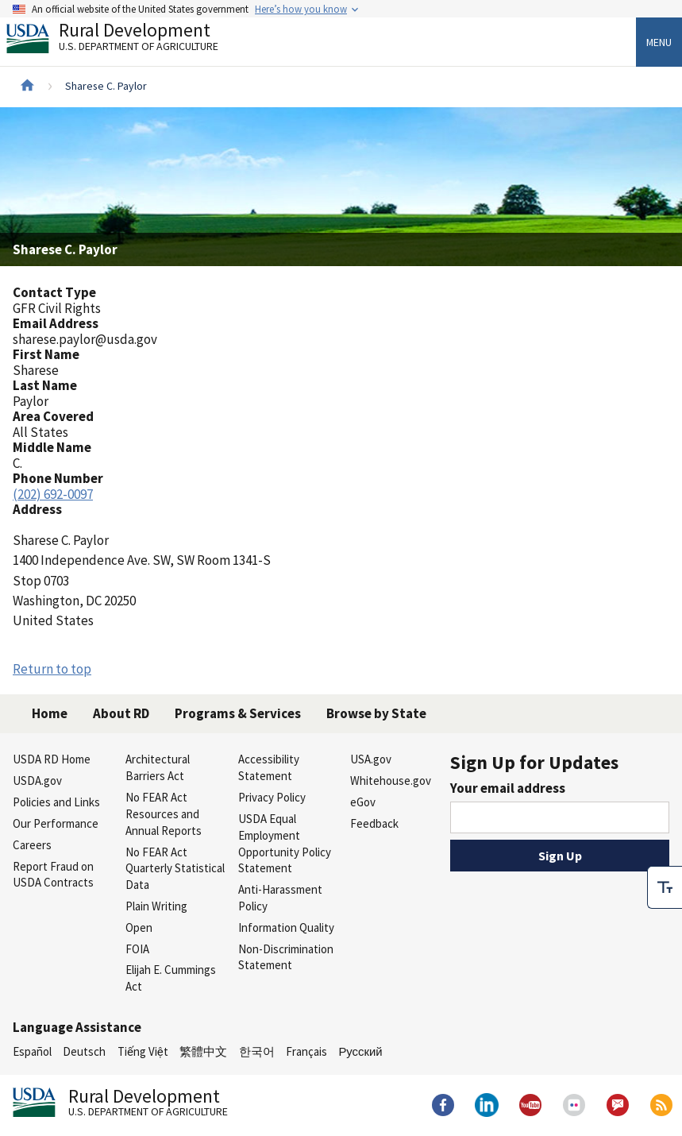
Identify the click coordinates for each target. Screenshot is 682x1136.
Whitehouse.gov (390, 780)
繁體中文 (203, 1051)
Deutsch (84, 1051)
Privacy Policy (272, 797)
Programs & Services (238, 713)
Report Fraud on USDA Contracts (53, 875)
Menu (659, 42)
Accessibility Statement (268, 767)
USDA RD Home (52, 759)
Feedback (374, 823)
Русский (360, 1051)
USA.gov (370, 759)
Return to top (52, 669)
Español (32, 1051)
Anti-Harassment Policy (280, 898)
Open (138, 927)
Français (306, 1051)
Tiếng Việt (143, 1051)
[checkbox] (664, 887)
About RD (121, 713)
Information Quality (286, 927)
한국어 (257, 1051)
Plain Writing (156, 906)
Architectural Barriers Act (157, 767)
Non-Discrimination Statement (285, 957)
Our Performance (55, 823)
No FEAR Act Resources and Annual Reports (163, 814)
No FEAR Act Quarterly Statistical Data (175, 868)
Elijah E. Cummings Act (170, 978)
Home (49, 713)
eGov (363, 801)
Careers (32, 844)
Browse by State (376, 713)
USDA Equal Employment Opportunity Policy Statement (284, 843)
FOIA (137, 948)
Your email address (507, 788)
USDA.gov (37, 780)
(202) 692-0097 (53, 494)
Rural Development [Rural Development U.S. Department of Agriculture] (125, 40)
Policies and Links (56, 801)
